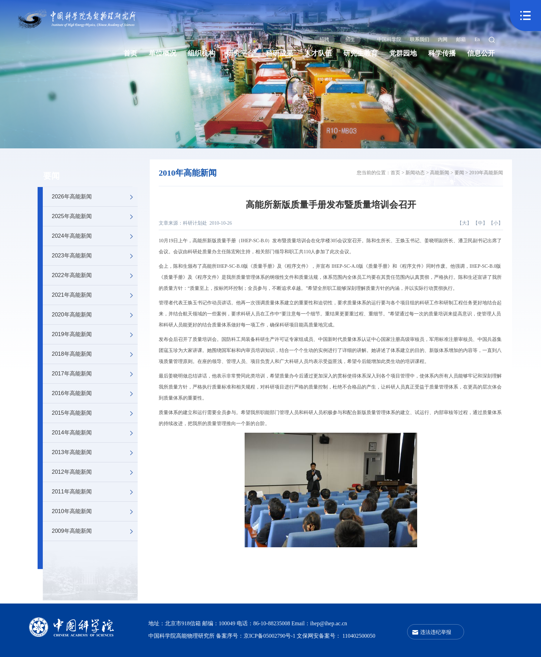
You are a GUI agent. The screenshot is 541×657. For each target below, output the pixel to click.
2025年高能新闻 (95, 216)
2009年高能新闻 (95, 531)
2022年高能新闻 (95, 275)
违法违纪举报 (435, 632)
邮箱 (461, 39)
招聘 (324, 39)
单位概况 (162, 53)
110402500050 (358, 636)
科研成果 (279, 53)
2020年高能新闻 (95, 314)
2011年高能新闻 (95, 491)
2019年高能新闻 (95, 334)
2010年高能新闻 (95, 511)
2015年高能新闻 (95, 413)
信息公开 (481, 53)
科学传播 (442, 53)
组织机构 (201, 53)
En (477, 39)
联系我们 (419, 39)
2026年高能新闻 (95, 196)
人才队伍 (318, 53)
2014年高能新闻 (95, 432)
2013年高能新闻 (95, 452)
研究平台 (240, 53)
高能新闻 (439, 172)
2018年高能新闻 (95, 354)
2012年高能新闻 (95, 472)
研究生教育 (360, 53)
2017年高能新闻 (95, 373)
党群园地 (403, 53)
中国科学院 (389, 39)
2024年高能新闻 (95, 236)
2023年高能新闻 (95, 255)
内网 (442, 39)
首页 (130, 53)
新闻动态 (415, 172)
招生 (350, 39)
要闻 (51, 175)
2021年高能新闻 (95, 295)
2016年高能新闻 (95, 393)
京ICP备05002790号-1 (270, 636)
